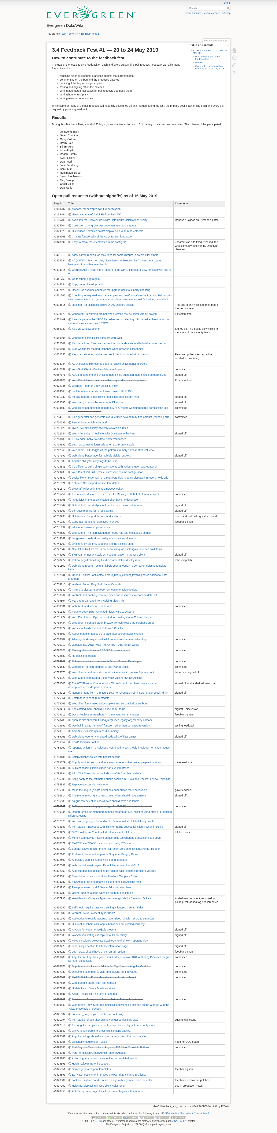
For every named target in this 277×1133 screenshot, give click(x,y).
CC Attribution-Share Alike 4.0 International (186, 1113)
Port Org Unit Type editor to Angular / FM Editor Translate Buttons (110, 1047)
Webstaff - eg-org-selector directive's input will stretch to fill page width (113, 821)
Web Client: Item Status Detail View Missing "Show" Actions (107, 677)
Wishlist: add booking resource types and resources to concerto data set (114, 595)
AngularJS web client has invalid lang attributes (99, 859)
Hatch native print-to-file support (90, 1063)
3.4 (77, 34)
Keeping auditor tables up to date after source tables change (107, 633)
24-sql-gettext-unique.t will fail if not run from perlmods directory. (109, 639)
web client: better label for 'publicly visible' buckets (101, 455)
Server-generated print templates (91, 1069)
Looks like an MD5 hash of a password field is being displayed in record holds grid (120, 477)
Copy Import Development (87, 284)
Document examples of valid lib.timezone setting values (104, 971)
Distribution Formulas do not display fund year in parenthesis (107, 231)
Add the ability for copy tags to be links (94, 461)
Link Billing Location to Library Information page (100, 946)
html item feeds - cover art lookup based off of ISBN (102, 391)
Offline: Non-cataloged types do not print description (102, 892)
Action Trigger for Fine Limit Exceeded (94, 993)
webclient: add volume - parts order (92, 606)
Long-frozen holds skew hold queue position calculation (104, 538)
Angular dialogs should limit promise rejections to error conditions (110, 1036)
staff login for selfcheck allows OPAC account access (103, 304)
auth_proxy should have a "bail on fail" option (98, 951)
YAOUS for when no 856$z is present (94, 929)
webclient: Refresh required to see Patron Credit (100, 666)
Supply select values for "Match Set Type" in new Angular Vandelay (111, 966)
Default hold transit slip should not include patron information (107, 505)
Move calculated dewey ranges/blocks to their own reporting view (110, 940)
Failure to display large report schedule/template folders (104, 589)
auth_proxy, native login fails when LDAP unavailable (103, 444)
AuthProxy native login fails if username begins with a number (108, 1091)
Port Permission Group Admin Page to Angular (99, 1052)
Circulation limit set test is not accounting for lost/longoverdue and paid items (117, 549)
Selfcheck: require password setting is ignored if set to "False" (108, 907)
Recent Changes (192, 13)
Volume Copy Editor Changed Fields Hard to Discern (103, 611)
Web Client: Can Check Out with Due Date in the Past (103, 433)
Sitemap (226, 13)
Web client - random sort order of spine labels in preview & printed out (113, 672)
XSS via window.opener (86, 328)
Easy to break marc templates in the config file (99, 242)
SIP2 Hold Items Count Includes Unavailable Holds (102, 832)
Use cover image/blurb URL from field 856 (96, 214)
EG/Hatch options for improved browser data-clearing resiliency (109, 1074)
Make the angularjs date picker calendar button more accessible (109, 790)
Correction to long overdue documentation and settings (104, 225)
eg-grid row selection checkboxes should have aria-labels (105, 801)
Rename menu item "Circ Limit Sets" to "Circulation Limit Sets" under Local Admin (120, 692)
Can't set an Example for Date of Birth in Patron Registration (107, 999)
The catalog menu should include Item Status (98, 709)
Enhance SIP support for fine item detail (95, 483)
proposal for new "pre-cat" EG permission (96, 208)
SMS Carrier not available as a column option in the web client (108, 554)
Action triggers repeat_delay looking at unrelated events (105, 1058)
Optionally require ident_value (89, 1041)
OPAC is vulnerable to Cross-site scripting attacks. (101, 1030)
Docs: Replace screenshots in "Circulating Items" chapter (105, 714)
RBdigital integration (84, 655)
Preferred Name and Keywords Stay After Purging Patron (105, 854)
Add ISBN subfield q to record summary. (95, 731)
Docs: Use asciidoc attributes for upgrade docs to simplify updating (111, 289)
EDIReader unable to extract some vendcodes (99, 439)
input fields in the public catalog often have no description (105, 499)
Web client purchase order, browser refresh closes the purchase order (113, 622)
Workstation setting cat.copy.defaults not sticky (99, 935)
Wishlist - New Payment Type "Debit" (93, 913)
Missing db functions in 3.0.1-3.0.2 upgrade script (101, 650)
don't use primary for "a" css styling (92, 510)
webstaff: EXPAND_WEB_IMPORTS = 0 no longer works (105, 644)
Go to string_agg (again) (86, 278)
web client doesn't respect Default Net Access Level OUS (105, 865)
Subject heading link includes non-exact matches (100, 767)
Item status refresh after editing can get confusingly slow (105, 1019)
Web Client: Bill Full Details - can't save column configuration (107, 472)
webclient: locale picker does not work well (97, 337)
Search (229, 8)
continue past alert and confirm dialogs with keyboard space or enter (112, 1080)
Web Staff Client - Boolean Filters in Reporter (98, 369)
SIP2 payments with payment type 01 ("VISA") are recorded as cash (112, 806)
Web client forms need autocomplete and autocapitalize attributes (110, 703)
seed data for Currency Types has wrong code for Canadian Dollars (111, 898)
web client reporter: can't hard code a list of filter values (104, 736)
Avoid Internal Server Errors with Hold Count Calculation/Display (109, 220)
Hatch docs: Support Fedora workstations (96, 516)
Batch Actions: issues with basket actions (96, 756)
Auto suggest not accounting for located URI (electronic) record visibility (114, 870)
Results (199, 62)
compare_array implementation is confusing (97, 1014)
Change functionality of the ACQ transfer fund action (102, 236)
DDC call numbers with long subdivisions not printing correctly (108, 924)
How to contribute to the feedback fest (207, 57)
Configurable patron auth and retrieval (94, 982)
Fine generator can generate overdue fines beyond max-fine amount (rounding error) (121, 416)
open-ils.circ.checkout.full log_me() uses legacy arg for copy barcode (112, 720)
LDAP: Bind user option (86, 742)
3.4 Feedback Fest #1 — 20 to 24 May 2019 (210, 51)
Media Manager (212, 13)
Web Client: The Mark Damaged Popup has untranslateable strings (111, 532)
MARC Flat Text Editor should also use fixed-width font (104, 977)
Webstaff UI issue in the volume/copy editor (97, 488)
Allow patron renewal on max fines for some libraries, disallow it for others (115, 254)
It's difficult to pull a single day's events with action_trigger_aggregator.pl (114, 466)
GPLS (99, 1121)
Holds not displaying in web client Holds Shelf (98, 1085)
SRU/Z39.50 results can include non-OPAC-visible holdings (107, 773)
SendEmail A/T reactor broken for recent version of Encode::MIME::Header (116, 848)
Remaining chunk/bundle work (90, 422)
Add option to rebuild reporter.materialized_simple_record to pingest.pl (113, 918)
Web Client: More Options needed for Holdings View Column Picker (111, 617)
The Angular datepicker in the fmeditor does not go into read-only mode (114, 1025)
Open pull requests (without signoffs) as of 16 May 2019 (209, 67)
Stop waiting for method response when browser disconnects (107, 348)
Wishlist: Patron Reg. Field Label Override (96, 584)
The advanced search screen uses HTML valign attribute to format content (115, 494)
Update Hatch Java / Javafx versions (93, 988)
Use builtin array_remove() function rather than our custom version (111, 725)
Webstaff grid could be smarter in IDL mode (97, 402)
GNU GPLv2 (180, 1121)
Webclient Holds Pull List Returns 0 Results (97, 628)
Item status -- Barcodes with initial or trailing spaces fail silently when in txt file (117, 826)
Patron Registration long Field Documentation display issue (107, 560)
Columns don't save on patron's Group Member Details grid (107, 661)
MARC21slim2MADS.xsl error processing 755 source (103, 843)
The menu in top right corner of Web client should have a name (109, 795)
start (64, 34)
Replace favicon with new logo (90, 784)
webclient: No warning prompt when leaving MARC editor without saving (114, 313)
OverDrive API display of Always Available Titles (100, 428)
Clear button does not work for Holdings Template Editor (105, 876)
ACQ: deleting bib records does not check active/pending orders (109, 363)
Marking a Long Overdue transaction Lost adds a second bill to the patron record (119, 343)
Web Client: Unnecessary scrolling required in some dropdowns (109, 380)
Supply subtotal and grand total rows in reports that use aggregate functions (116, 762)
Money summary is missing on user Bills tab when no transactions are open (116, 837)
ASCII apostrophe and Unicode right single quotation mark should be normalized (119, 374)
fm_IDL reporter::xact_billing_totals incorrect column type (105, 396)
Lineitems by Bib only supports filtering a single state (103, 543)
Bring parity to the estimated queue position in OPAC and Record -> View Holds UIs (121, 778)
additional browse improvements (91, 527)
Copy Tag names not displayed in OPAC (95, 521)
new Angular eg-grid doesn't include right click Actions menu (107, 881)
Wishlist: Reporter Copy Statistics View (95, 385)
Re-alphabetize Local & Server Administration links (101, 887)
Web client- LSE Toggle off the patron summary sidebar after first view (113, 450)
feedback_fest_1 (90, 34)
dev (71, 34)
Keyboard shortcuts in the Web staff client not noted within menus (110, 354)
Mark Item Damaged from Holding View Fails (98, 600)
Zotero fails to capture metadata (90, 697)
